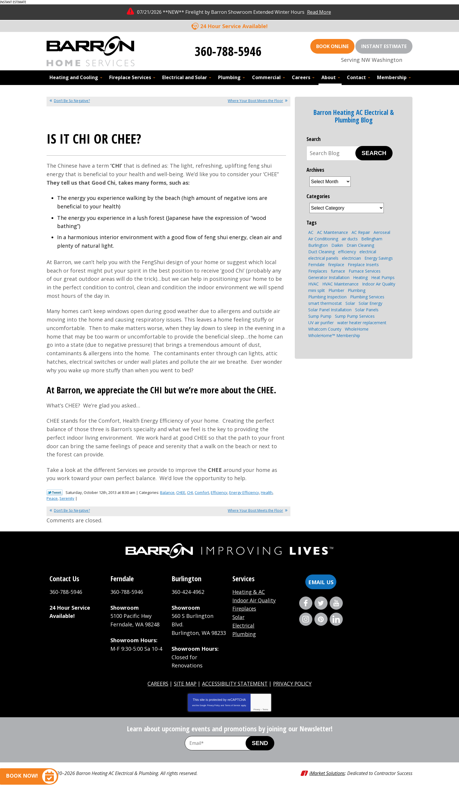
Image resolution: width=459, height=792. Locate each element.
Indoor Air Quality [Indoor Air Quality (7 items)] (378, 284)
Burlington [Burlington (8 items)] (318, 245)
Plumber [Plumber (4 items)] (336, 290)
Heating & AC (249, 591)
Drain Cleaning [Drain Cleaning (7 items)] (360, 245)
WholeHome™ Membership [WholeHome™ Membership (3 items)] (334, 335)
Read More (319, 12)
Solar (238, 617)
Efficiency (219, 492)
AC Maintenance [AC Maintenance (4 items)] (332, 232)
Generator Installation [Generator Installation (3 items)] (329, 277)
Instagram (305, 619)
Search (374, 153)
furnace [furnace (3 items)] (338, 271)
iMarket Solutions (327, 773)
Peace (52, 498)
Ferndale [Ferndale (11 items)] (316, 264)
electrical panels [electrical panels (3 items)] (323, 258)
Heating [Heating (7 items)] (360, 277)
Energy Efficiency (244, 492)
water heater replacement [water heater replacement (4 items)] (361, 322)
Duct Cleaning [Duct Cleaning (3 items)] (321, 251)
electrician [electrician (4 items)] (351, 258)
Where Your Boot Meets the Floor (255, 100)
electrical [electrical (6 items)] (367, 251)
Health (267, 492)
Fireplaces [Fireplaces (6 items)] (317, 271)
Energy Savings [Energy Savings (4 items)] (378, 258)
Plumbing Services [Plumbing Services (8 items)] (367, 297)
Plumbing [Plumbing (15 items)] (356, 290)
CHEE (180, 492)
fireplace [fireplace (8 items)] (336, 264)
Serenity (66, 498)
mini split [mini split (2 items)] (316, 290)
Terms (265, 709)
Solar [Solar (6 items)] (350, 303)
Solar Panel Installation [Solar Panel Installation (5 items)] (330, 309)
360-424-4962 (188, 591)
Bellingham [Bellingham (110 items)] (371, 239)
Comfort (202, 492)
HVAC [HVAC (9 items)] (313, 284)
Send (260, 743)
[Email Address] (221, 743)
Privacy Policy (213, 705)
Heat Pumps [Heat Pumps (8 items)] (383, 277)
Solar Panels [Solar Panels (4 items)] (366, 309)
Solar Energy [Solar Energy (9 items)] (370, 303)
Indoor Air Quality (254, 600)
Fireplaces (245, 608)
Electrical (244, 625)
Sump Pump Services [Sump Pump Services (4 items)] (355, 316)
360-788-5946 (228, 51)
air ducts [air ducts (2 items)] (350, 239)
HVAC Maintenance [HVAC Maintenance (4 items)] (340, 284)
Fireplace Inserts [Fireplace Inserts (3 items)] (363, 264)
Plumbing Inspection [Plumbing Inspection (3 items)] (327, 297)
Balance (167, 492)
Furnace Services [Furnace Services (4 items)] (365, 271)
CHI (190, 492)
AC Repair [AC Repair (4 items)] (361, 232)
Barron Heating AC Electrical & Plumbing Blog (354, 116)
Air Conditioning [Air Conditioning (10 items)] (323, 239)
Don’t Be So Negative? (72, 100)
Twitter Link (55, 492)
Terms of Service (232, 705)
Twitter (321, 603)
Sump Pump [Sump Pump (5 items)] (319, 316)
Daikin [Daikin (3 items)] (337, 245)
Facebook (305, 603)
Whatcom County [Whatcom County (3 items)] (324, 329)
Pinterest (321, 619)
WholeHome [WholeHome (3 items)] (357, 329)
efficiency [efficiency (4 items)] (347, 251)
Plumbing (244, 634)
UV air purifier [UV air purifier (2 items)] (321, 322)
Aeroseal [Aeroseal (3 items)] (382, 232)
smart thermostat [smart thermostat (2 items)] (325, 303)
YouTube (336, 603)
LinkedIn (336, 619)
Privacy (257, 709)
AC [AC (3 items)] (311, 232)
